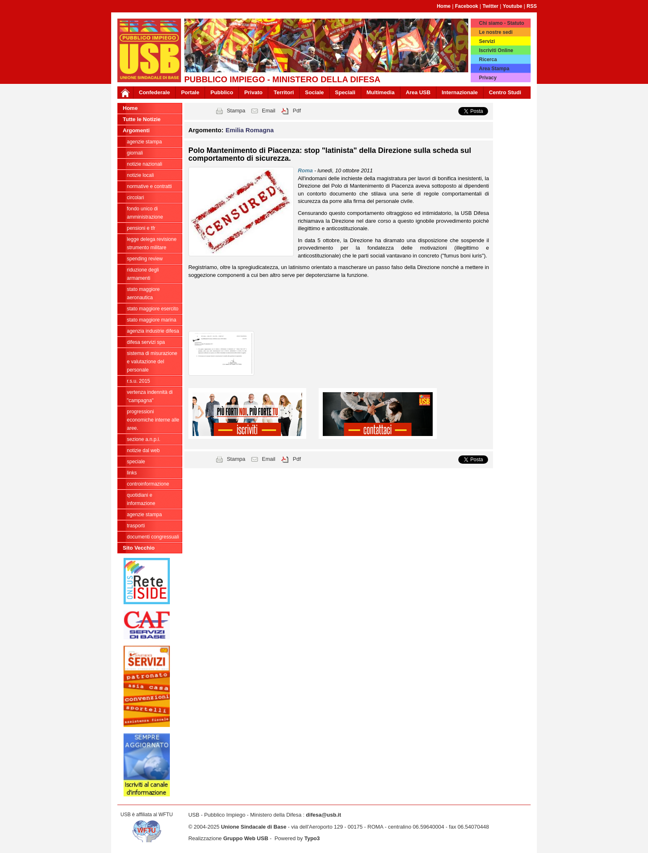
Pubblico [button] (221, 92)
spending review (145, 259)
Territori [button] (284, 92)
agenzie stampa (144, 142)
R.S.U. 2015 (138, 381)
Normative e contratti (149, 186)
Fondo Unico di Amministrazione (145, 213)
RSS (531, 6)
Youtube (512, 6)
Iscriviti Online (496, 50)
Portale (190, 92)
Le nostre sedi (495, 32)
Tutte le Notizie (141, 119)
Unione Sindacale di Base (253, 827)
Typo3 (311, 838)
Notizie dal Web (143, 450)
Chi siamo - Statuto (501, 23)
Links (132, 473)
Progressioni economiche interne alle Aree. (153, 420)
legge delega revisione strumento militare (151, 243)
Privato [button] (253, 92)
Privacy (488, 78)
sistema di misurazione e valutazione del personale (152, 361)
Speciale (136, 462)
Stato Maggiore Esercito (153, 309)
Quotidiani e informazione (141, 499)
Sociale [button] (314, 92)
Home (443, 6)
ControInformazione (148, 484)
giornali (135, 153)
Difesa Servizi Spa (146, 342)
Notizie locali (140, 175)
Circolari (135, 197)
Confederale (154, 92)
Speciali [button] (345, 92)
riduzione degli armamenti (143, 274)
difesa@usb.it (323, 815)
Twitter (490, 6)
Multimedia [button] (381, 92)
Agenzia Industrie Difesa (153, 331)
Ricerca (488, 59)
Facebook (466, 6)
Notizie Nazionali (144, 164)
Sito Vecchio (139, 548)
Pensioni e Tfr (141, 228)
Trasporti (136, 526)
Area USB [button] (418, 92)
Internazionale (460, 92)
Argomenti (136, 130)
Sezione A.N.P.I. (143, 439)
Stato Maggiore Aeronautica (143, 293)
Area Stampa (494, 68)
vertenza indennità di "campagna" (150, 396)
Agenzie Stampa (144, 514)
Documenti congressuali (153, 537)
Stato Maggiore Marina (151, 320)
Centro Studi (505, 92)
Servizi (487, 41)
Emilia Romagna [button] (250, 129)
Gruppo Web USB (245, 838)
